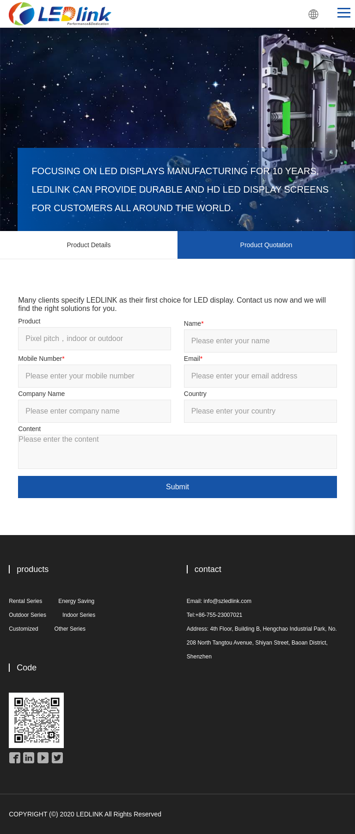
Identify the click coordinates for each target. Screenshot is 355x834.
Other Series (70, 629)
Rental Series (25, 601)
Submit (177, 487)
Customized (23, 629)
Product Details (89, 245)
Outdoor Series (27, 615)
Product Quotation (266, 245)
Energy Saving (76, 601)
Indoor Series (78, 615)
